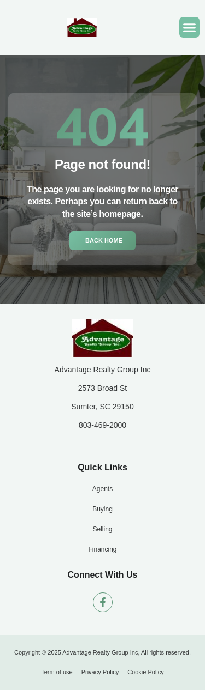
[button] (189, 27)
